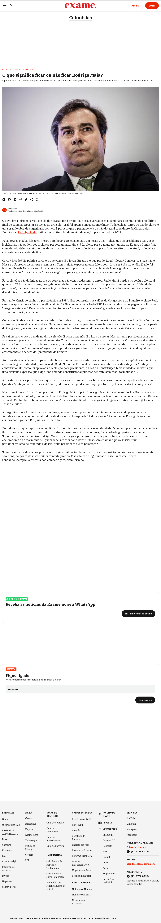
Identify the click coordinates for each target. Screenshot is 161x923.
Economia (7, 850)
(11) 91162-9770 (140, 851)
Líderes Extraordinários (80, 863)
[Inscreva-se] (145, 700)
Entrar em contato (136, 847)
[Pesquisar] (11, 5)
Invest (5, 875)
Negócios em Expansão (78, 902)
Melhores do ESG (81, 894)
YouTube (131, 818)
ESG (4, 855)
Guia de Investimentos (54, 839)
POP (27, 860)
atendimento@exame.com (141, 864)
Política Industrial (81, 875)
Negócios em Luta (81, 870)
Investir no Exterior (82, 850)
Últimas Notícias (11, 824)
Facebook (132, 834)
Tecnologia (31, 840)
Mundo (29, 812)
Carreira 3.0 (109, 840)
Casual (28, 818)
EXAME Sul (78, 824)
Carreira (6, 844)
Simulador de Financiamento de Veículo (56, 885)
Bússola (76, 830)
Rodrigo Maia (27, 232)
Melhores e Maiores (82, 889)
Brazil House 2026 (81, 819)
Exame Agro (31, 834)
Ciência (29, 854)
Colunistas (80, 17)
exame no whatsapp (16, 599)
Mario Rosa (30, 69)
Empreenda (109, 873)
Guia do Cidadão (55, 822)
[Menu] (4, 5)
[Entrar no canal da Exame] (138, 613)
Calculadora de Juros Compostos (55, 875)
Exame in (108, 834)
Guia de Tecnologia (52, 830)
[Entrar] (152, 5)
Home (4, 69)
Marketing (30, 823)
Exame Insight (9, 861)
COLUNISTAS (9, 886)
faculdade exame (108, 814)
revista (107, 822)
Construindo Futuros (78, 838)
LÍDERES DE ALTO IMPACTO (10, 832)
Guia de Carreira (55, 846)
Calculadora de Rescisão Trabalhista (54, 864)
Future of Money (30, 848)
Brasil (5, 839)
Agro (105, 868)
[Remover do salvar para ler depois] (37, 199)
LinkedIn (131, 823)
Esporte (29, 829)
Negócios (7, 881)
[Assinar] (135, 5)
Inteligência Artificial (8, 869)
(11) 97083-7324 (140, 876)
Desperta (11, 669)
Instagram (132, 829)
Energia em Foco (80, 844)
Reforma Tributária (82, 855)
